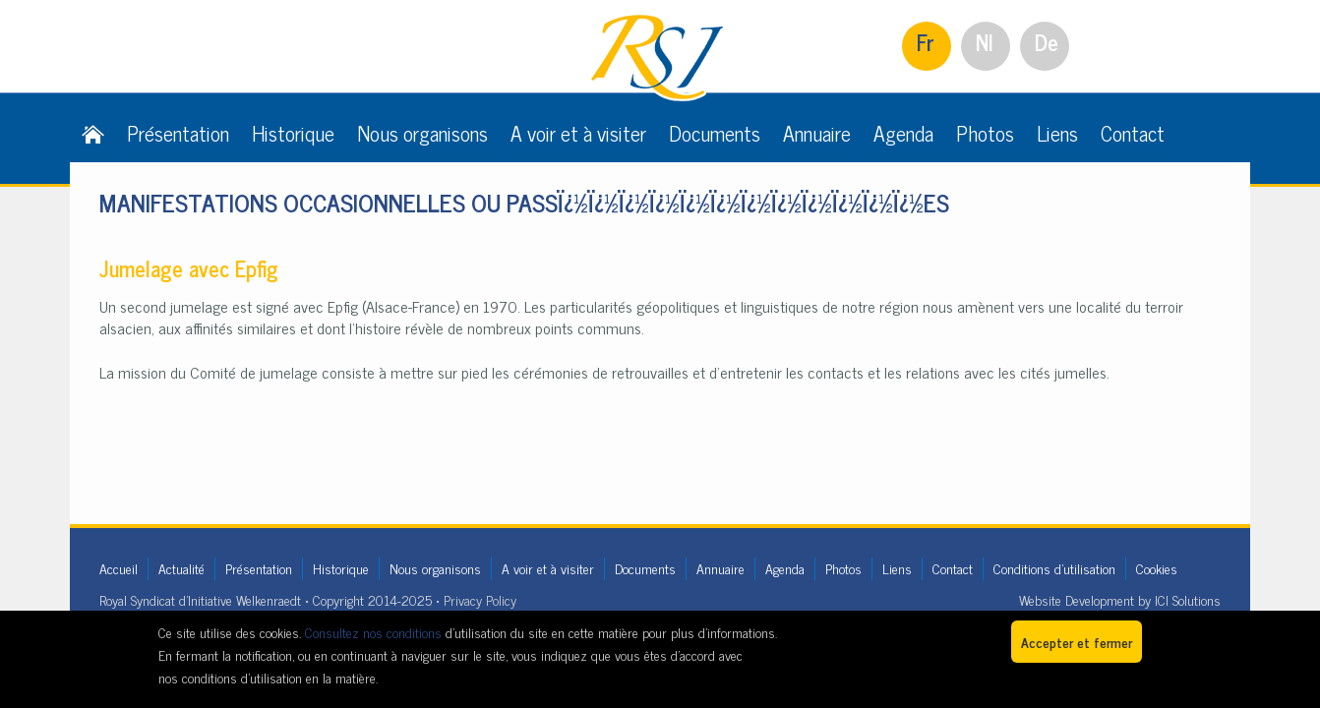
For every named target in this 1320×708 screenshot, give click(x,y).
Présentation (178, 132)
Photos (985, 132)
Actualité (181, 568)
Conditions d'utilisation (1054, 568)
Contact (1133, 132)
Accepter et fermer (1076, 641)
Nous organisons (422, 132)
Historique (293, 132)
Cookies (1156, 568)
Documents (714, 132)
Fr (925, 42)
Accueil (118, 568)
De (1046, 42)
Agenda (903, 132)
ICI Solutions (1188, 599)
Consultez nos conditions (373, 631)
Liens (1057, 132)
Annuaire (817, 132)
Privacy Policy (480, 599)
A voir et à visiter (578, 132)
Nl (984, 42)
